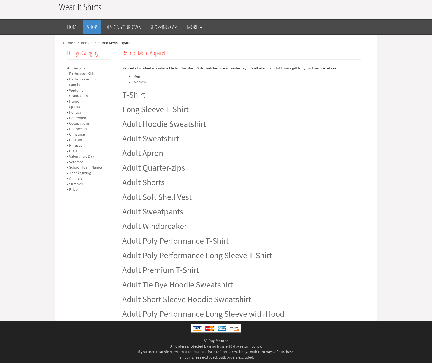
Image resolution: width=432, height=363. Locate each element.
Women (139, 82)
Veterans (76, 162)
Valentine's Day (81, 156)
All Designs (76, 68)
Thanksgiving (80, 173)
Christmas (77, 134)
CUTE (73, 151)
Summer (76, 184)
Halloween (78, 129)
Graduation (78, 95)
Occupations (79, 123)
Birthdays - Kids (81, 73)
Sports (74, 106)
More (194, 27)
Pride (73, 189)
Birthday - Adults (83, 79)
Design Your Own (123, 27)
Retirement (84, 43)
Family (74, 84)
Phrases (75, 145)
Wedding (76, 90)
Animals (75, 178)
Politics (75, 112)
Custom (75, 140)
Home (73, 27)
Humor (75, 101)
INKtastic (199, 351)
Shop (92, 27)
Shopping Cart (164, 27)
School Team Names (86, 167)
